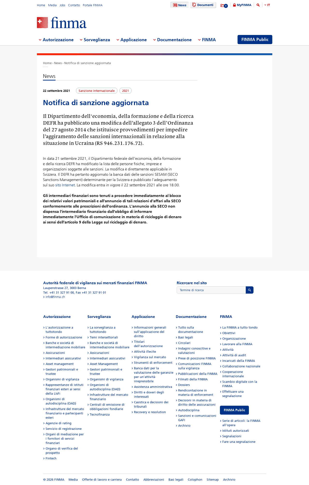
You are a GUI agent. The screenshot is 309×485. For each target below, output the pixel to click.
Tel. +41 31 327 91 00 (58, 292)
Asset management (60, 364)
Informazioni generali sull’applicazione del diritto (150, 332)
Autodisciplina (188, 410)
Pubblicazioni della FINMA (197, 374)
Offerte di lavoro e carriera (102, 479)
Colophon (195, 479)
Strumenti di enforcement (153, 362)
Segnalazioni (231, 436)
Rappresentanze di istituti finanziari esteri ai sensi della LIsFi (65, 389)
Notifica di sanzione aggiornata (87, 63)
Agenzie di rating (58, 423)
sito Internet (65, 185)
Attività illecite (145, 351)
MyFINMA (244, 5)
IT (268, 5)
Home (41, 5)
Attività (227, 349)
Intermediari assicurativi (63, 358)
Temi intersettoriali (104, 337)
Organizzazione (234, 338)
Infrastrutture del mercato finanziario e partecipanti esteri (65, 413)
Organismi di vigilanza (62, 379)
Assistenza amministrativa (153, 387)
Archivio (184, 425)
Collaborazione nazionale (241, 366)
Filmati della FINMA (193, 379)
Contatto (74, 5)
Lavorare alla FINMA (237, 344)
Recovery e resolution (150, 412)
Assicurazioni (55, 353)
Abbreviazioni (153, 479)
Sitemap (213, 479)
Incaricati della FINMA (238, 361)
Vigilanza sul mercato (150, 357)
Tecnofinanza (100, 414)
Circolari (184, 343)
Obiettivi (228, 333)
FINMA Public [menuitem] (254, 39)
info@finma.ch (55, 297)
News (179, 5)
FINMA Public (234, 410)
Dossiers (184, 385)
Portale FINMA (93, 5)
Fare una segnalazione (238, 442)
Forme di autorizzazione (64, 337)
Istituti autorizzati (235, 430)
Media (52, 5)
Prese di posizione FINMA (197, 358)
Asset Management (104, 364)
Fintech (51, 458)
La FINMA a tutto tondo (240, 327)
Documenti (202, 5)
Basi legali (185, 337)
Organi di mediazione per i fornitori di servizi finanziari (65, 438)
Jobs (62, 5)
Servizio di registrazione (64, 429)
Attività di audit (234, 355)
